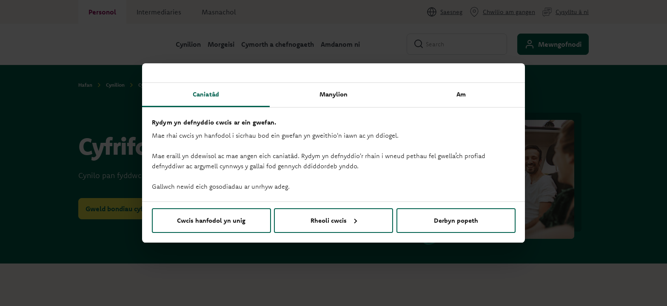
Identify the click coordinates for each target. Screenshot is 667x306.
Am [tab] (461, 94)
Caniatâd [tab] (206, 94)
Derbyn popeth (456, 220)
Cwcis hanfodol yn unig (211, 220)
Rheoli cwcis (334, 220)
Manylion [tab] (333, 94)
